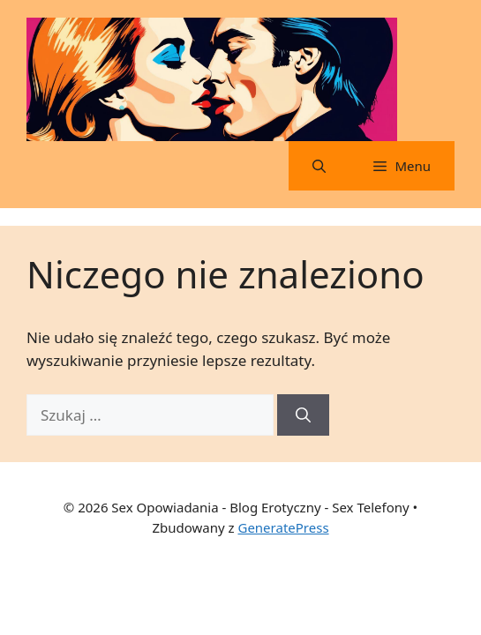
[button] (319, 165)
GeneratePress (282, 527)
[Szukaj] (303, 415)
